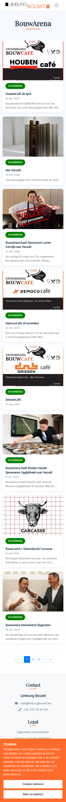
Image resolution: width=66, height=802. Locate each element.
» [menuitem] (50, 659)
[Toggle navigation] (56, 5)
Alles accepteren (33, 794)
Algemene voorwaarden (33, 732)
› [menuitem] (44, 659)
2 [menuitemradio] (33, 659)
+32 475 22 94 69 (33, 709)
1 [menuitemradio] (27, 659)
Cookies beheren (33, 784)
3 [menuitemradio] (39, 659)
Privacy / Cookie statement (33, 738)
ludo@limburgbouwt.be (33, 703)
